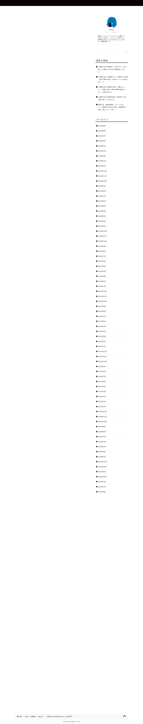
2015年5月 (102, 492)
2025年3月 (102, 156)
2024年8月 (102, 191)
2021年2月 (102, 401)
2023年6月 (102, 261)
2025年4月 (102, 151)
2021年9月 (102, 366)
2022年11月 (102, 296)
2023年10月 (102, 241)
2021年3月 (102, 396)
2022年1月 (102, 346)
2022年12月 (102, 291)
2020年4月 (102, 446)
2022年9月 (102, 306)
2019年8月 (102, 471)
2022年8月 (102, 311)
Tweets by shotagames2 (24, 563)
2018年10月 (102, 477)
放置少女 (18, 16)
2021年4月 (102, 391)
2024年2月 (102, 221)
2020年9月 (102, 426)
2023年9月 (102, 246)
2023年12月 (102, 231)
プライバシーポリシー (89, 8)
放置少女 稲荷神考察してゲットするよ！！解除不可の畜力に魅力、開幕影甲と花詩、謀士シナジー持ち (112, 107)
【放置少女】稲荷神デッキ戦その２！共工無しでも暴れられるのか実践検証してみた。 (112, 69)
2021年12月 (102, 351)
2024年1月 (102, 226)
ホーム (48, 8)
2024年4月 (102, 211)
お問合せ (73, 8)
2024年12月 (102, 171)
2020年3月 (102, 451)
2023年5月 (102, 266)
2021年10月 (102, 361)
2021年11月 (102, 356)
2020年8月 (102, 431)
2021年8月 (102, 371)
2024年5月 (102, 206)
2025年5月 (102, 146)
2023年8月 (102, 251)
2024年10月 (102, 181)
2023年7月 (102, 256)
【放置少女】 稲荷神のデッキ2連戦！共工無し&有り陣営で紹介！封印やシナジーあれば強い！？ (113, 79)
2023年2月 (102, 281)
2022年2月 (102, 341)
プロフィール (60, 8)
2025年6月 (102, 141)
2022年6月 (102, 321)
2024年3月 (102, 216)
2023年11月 (102, 236)
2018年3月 (102, 482)
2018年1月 (102, 487)
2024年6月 (102, 201)
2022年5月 (102, 326)
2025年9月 (102, 126)
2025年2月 (102, 161)
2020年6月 (102, 441)
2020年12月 (102, 411)
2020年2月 (102, 457)
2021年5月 (102, 386)
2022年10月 (102, 301)
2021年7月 (102, 376)
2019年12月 (102, 461)
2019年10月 (102, 467)
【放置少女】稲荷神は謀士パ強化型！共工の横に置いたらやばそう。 (112, 98)
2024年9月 (102, 186)
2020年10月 (102, 421)
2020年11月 (102, 416)
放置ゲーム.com (71, 2)
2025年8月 (102, 131)
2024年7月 (102, 196)
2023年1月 (102, 286)
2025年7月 (102, 136)
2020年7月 (102, 436)
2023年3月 (102, 276)
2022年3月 (102, 336)
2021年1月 (102, 406)
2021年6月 (102, 381)
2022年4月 (102, 331)
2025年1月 (102, 166)
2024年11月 (102, 176)
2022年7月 (102, 316)
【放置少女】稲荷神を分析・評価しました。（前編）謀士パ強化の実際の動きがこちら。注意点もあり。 (112, 89)
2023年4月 (102, 271)
